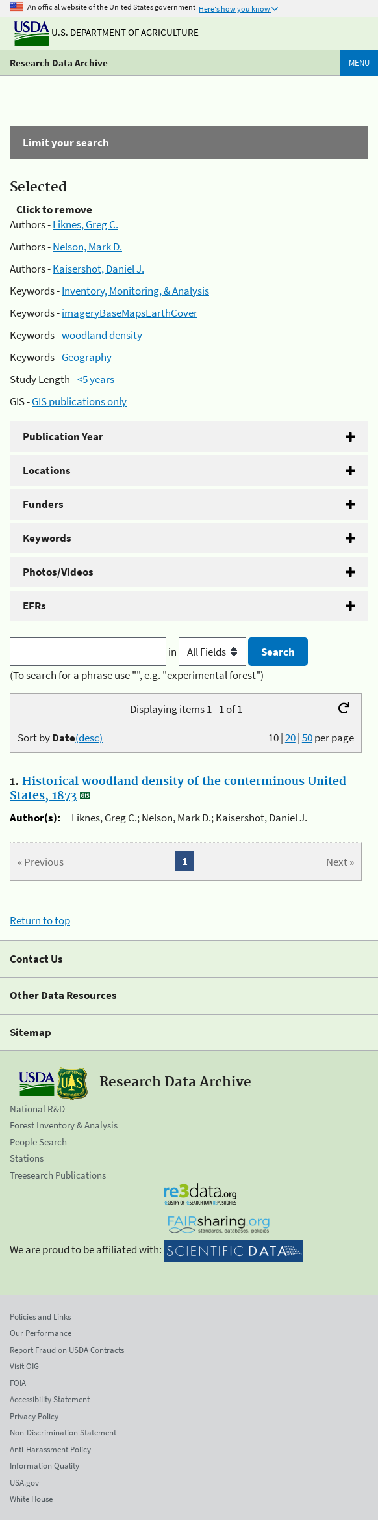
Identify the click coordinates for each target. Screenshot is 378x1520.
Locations (47, 470)
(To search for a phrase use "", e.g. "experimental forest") (137, 675)
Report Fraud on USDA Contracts (67, 1349)
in (208, 652)
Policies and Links (40, 1316)
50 (307, 737)
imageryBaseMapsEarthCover (129, 313)
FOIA (18, 1383)
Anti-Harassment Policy (50, 1449)
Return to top (40, 920)
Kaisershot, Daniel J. (98, 268)
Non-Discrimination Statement (63, 1432)
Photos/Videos (58, 572)
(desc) (89, 737)
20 (290, 737)
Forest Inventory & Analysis (64, 1125)
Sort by (60, 737)
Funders (43, 504)
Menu (359, 62)
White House (31, 1498)
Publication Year (63, 436)
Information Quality (44, 1465)
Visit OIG (24, 1366)
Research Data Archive (59, 63)
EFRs (34, 605)
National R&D (37, 1108)
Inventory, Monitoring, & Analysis (135, 291)
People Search (38, 1142)
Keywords (47, 538)
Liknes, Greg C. (85, 224)
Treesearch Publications (58, 1175)
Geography (87, 357)
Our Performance (40, 1333)
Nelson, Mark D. (87, 246)
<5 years (95, 379)
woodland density (102, 335)
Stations (27, 1158)
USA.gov (24, 1482)
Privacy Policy (34, 1416)
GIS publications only (79, 401)
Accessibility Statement (50, 1399)
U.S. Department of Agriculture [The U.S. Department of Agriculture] (106, 32)
